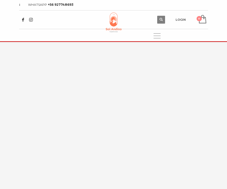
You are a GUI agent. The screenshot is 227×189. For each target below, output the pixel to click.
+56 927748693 (60, 5)
